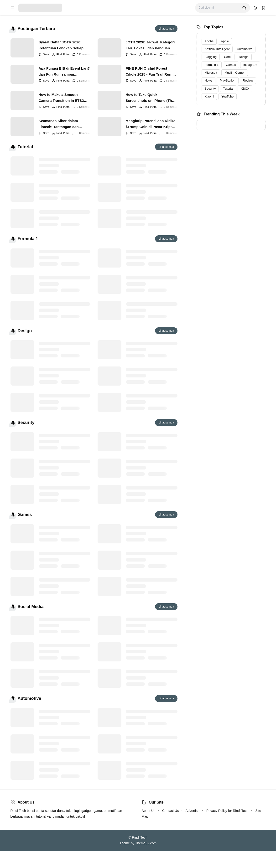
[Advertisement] (231, 167)
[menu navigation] (12, 8)
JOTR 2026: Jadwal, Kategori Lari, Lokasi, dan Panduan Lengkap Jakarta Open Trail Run (150, 45)
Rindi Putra (63, 54)
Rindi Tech (139, 837)
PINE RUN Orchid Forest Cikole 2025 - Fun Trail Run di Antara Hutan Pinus (151, 71)
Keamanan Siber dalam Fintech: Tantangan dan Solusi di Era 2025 (59, 124)
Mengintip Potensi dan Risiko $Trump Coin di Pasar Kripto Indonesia (151, 124)
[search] (244, 8)
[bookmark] (263, 8)
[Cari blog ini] (219, 8)
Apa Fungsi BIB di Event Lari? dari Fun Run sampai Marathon (64, 71)
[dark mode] (256, 8)
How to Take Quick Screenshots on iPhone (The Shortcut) (150, 98)
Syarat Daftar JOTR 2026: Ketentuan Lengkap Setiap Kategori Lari (61, 45)
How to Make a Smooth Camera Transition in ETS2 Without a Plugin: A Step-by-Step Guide (63, 98)
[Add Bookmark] (44, 54)
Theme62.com (145, 843)
